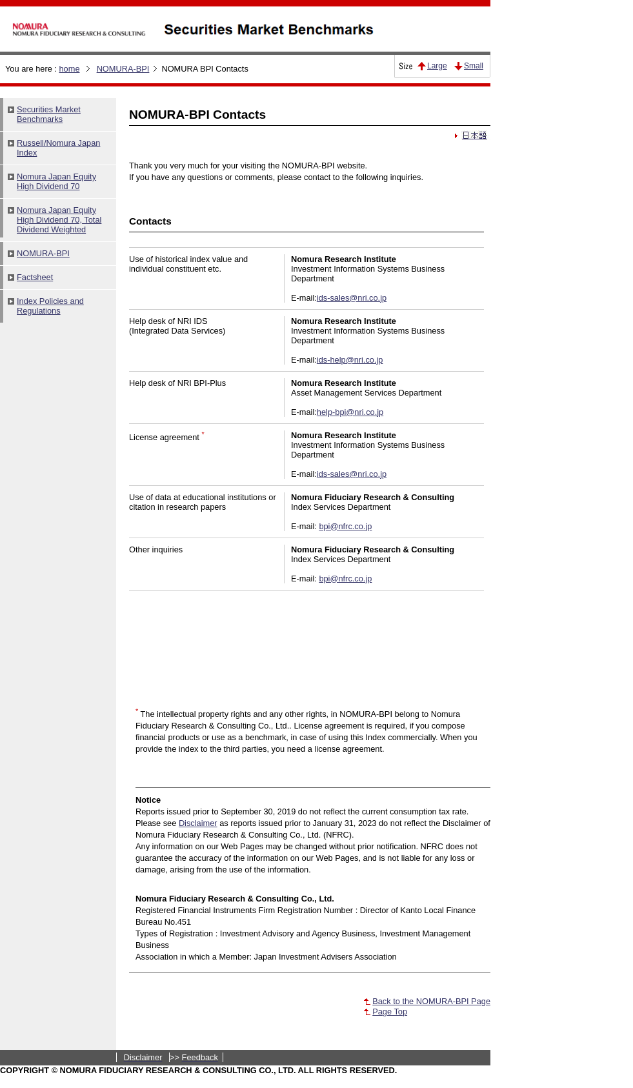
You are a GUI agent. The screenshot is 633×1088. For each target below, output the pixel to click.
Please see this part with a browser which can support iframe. (58, 409)
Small (473, 65)
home (69, 69)
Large (437, 65)
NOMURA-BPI (123, 69)
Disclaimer (198, 823)
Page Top (389, 1011)
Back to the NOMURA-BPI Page (431, 1001)
